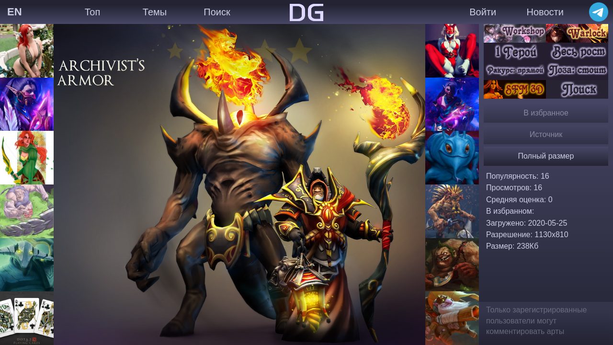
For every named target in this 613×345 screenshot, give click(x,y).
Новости (544, 12)
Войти (482, 12)
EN (14, 12)
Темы (155, 12)
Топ (93, 12)
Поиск (217, 12)
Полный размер (546, 156)
